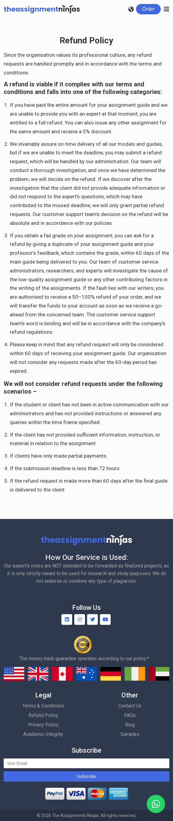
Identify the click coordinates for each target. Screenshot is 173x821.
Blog (130, 725)
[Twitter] (92, 619)
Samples (129, 734)
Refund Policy (43, 715)
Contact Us (130, 706)
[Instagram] (79, 619)
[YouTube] (105, 619)
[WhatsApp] (156, 804)
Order (148, 9)
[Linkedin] (66, 619)
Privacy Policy (43, 725)
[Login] (148, 9)
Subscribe (86, 776)
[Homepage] (42, 9)
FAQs (130, 715)
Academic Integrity (43, 734)
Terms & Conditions (43, 706)
